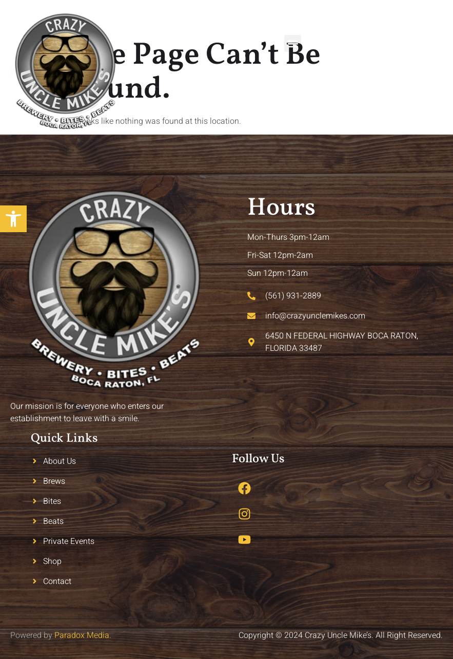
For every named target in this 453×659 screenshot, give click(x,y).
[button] (292, 43)
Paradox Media (81, 635)
